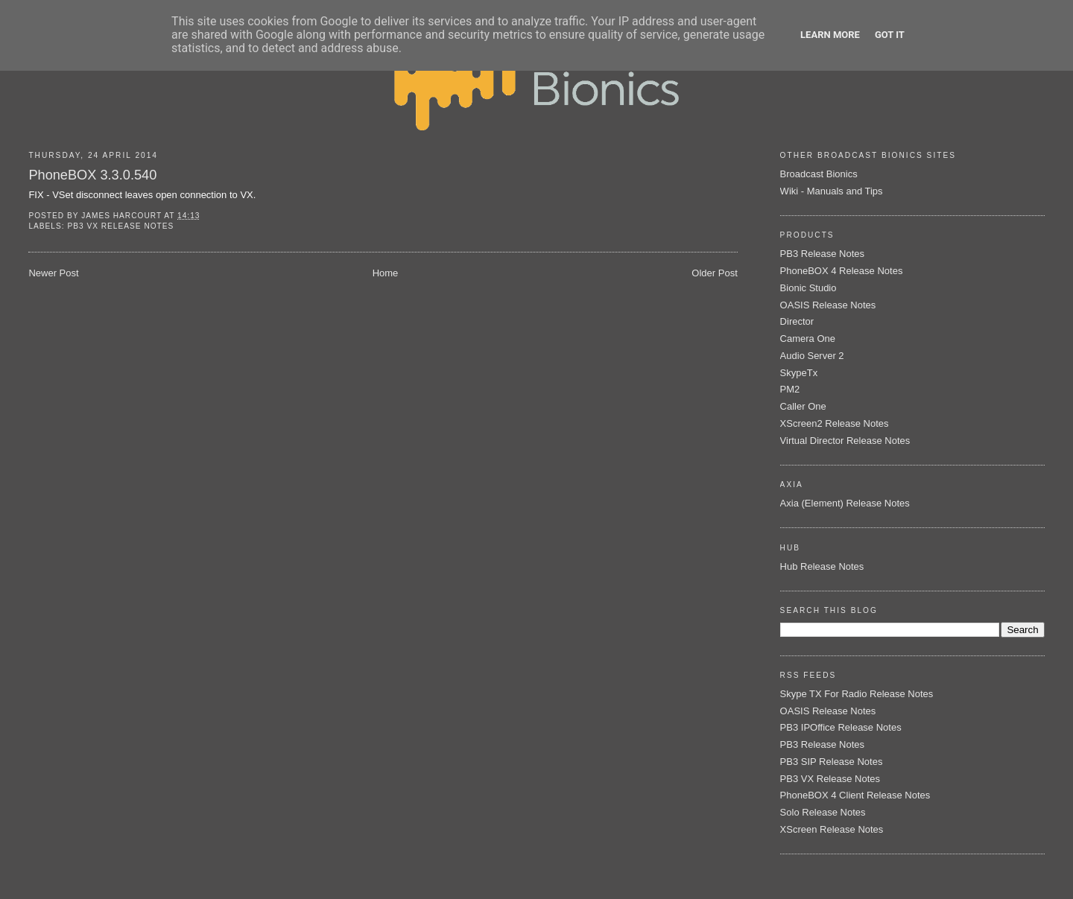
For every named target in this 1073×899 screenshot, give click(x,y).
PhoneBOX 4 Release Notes (841, 270)
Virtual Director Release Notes (845, 440)
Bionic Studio (808, 287)
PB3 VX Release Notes (120, 226)
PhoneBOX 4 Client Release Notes (855, 795)
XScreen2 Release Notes (834, 423)
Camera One (807, 338)
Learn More (830, 34)
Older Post (714, 273)
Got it (890, 34)
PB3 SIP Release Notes (831, 761)
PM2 (790, 389)
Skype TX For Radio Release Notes (857, 693)
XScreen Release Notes (832, 829)
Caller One (803, 406)
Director (797, 321)
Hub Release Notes (822, 566)
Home (386, 273)
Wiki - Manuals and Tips (831, 191)
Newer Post (53, 273)
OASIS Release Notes (828, 305)
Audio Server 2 (812, 355)
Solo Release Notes (823, 812)
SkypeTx (799, 372)
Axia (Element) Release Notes (845, 503)
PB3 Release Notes (822, 253)
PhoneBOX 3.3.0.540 (92, 175)
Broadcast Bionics (819, 174)
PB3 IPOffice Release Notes (841, 727)
